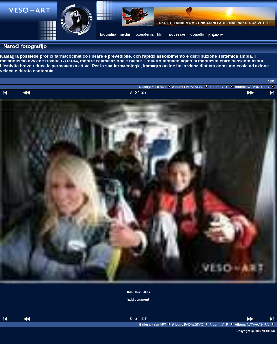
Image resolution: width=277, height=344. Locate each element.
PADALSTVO (196, 87)
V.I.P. (228, 87)
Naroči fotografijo (25, 46)
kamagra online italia (164, 65)
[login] (270, 81)
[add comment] (138, 299)
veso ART (161, 87)
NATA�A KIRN (261, 87)
